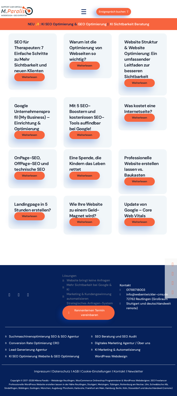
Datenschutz (61, 371)
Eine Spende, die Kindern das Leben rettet (87, 163)
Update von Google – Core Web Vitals (138, 210)
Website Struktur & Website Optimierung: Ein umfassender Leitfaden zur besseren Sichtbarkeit (141, 59)
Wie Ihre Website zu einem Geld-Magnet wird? (85, 210)
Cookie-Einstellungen (96, 371)
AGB (76, 371)
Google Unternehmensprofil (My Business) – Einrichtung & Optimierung (32, 117)
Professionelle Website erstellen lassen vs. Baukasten (141, 166)
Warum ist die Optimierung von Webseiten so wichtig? (85, 50)
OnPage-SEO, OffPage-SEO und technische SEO (31, 163)
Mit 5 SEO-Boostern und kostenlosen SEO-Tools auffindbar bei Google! (86, 117)
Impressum (42, 371)
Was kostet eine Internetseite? (139, 108)
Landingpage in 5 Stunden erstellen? (32, 207)
